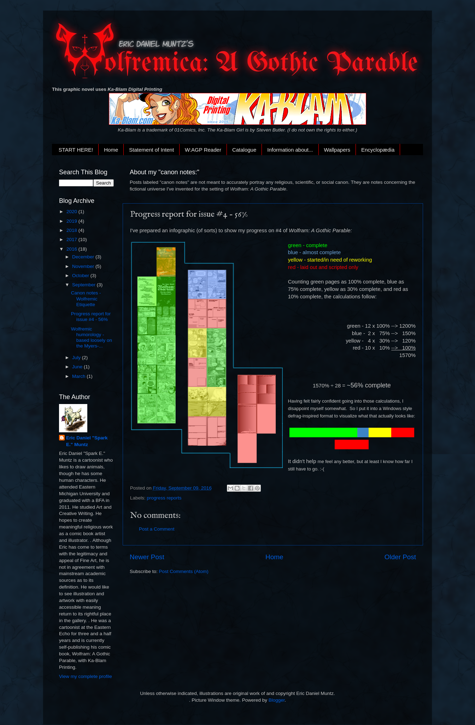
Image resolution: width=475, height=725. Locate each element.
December (83, 256)
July (77, 357)
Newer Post (147, 557)
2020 (72, 211)
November (83, 266)
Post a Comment (157, 529)
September (84, 284)
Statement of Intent (151, 150)
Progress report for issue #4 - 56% (91, 316)
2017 (72, 239)
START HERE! (76, 150)
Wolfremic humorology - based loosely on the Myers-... (91, 337)
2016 (72, 249)
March (79, 376)
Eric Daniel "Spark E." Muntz (86, 441)
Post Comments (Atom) (184, 571)
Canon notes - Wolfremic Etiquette (86, 298)
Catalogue (244, 150)
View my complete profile (85, 676)
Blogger (277, 700)
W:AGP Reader (203, 150)
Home (111, 150)
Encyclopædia (377, 150)
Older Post (400, 557)
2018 (72, 230)
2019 (72, 221)
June (78, 366)
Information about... (290, 150)
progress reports (164, 498)
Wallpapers (337, 150)
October (81, 275)
